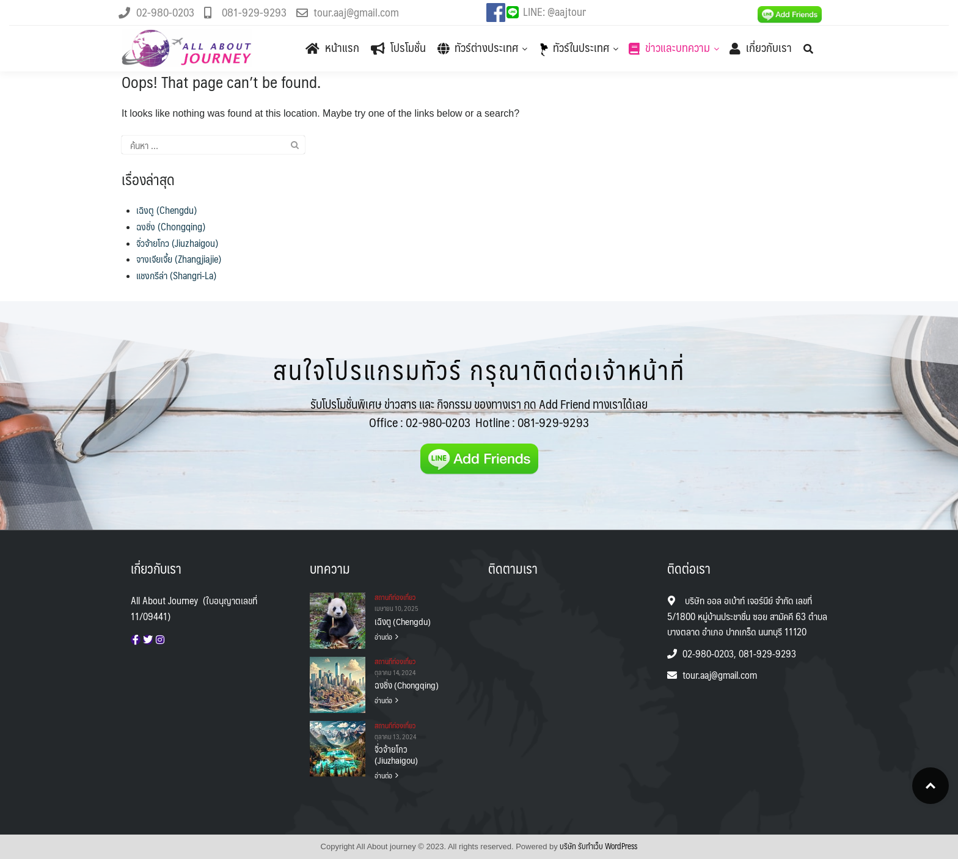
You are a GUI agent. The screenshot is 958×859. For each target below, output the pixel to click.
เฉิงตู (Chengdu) (166, 210)
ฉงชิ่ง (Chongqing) (170, 226)
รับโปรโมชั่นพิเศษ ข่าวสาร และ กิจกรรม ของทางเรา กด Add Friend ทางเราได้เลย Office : (479, 413)
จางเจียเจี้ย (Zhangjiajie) (178, 258)
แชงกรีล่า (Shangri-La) (176, 275)
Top (930, 785)
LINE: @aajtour (554, 11)
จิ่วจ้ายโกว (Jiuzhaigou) (177, 243)
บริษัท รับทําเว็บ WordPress (598, 846)
